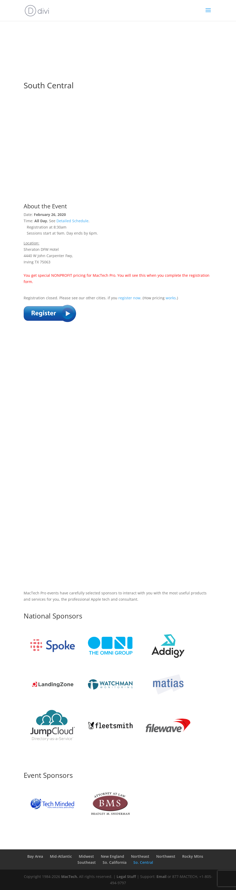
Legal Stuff (126, 876)
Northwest (165, 856)
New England (112, 856)
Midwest (86, 856)
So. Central (143, 862)
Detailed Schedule (72, 220)
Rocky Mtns (192, 856)
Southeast (86, 862)
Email (161, 876)
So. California (115, 862)
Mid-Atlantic (61, 856)
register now (129, 297)
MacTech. (69, 876)
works (171, 297)
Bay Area (35, 856)
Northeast (140, 856)
